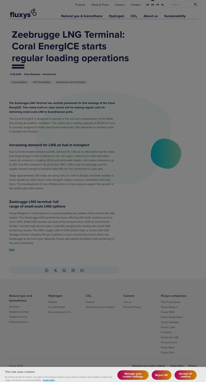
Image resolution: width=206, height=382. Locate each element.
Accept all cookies (185, 376)
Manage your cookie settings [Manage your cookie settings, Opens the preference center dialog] (133, 376)
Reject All (161, 377)
